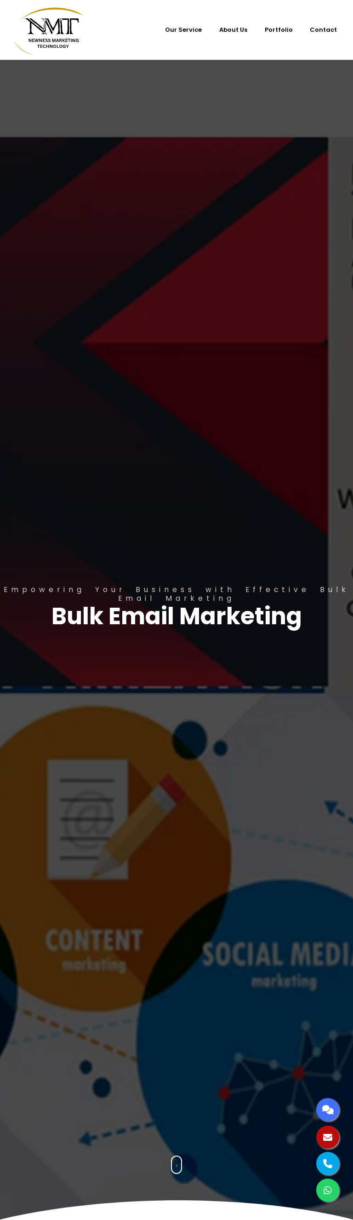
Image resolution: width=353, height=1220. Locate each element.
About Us (233, 29)
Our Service (183, 29)
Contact (323, 29)
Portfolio (279, 29)
